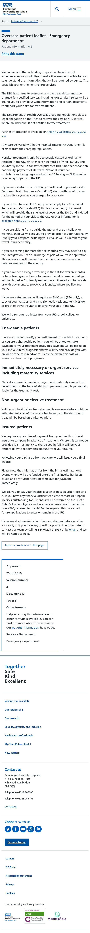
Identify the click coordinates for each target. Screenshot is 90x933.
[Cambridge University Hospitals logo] (17, 9)
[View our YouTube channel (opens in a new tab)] (23, 829)
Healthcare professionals (19, 735)
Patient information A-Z (24, 21)
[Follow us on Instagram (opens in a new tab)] (31, 829)
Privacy (10, 884)
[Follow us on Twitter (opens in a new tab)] (8, 829)
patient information (25, 627)
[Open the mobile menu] (74, 9)
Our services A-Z (14, 709)
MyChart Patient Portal (18, 744)
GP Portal (11, 867)
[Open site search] (57, 9)
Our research (12, 718)
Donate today (17, 842)
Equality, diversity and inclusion (23, 726)
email (72, 529)
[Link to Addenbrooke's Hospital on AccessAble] (57, 916)
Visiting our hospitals (17, 701)
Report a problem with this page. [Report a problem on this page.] (24, 545)
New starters (12, 752)
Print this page (13, 54)
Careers (10, 858)
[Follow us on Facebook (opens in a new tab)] (16, 829)
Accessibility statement (19, 875)
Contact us (11, 806)
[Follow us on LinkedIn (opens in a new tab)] (38, 829)
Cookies (10, 893)
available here (22, 221)
